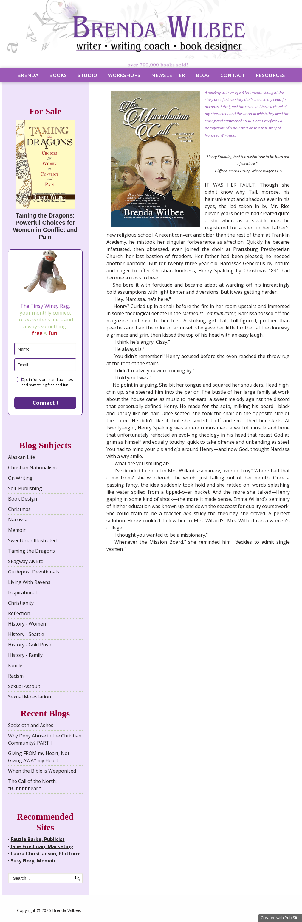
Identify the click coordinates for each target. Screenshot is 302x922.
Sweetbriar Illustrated (32, 540)
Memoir (17, 530)
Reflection (19, 613)
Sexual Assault (24, 686)
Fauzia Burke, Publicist (38, 839)
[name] (45, 349)
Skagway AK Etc (25, 561)
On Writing (20, 478)
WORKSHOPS (124, 75)
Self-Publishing (25, 488)
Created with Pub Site (280, 917)
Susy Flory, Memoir (33, 860)
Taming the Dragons (31, 551)
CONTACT (232, 75)
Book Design (22, 499)
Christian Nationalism (32, 467)
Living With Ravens (29, 582)
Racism (16, 676)
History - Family (25, 655)
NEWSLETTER (168, 75)
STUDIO (87, 75)
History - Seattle (26, 634)
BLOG (203, 75)
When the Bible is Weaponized (42, 771)
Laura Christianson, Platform (46, 853)
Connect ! (45, 402)
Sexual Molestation (29, 696)
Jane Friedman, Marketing (42, 846)
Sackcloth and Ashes (30, 725)
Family (15, 665)
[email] (45, 364)
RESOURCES (270, 75)
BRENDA (27, 75)
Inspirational (22, 592)
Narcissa (17, 519)
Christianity (21, 603)
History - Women (27, 624)
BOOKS (58, 75)
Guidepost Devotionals (33, 571)
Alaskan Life (21, 457)
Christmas (19, 509)
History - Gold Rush (29, 644)
